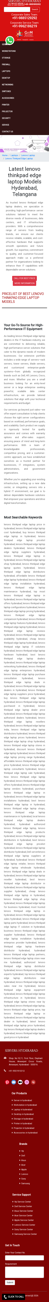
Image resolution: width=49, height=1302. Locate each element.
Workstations (9, 51)
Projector (7, 111)
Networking (7, 85)
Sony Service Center (23, 1229)
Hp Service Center (22, 1201)
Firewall (6, 65)
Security (6, 118)
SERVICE (5, 125)
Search (35, 9)
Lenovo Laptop (28, 155)
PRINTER (5, 105)
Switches (6, 91)
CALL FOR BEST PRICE (24, 278)
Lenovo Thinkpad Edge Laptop (19, 158)
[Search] (17, 9)
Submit (10, 1282)
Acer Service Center (23, 1215)
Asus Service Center (23, 1211)
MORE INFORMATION (24, 283)
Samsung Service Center (25, 1234)
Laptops (6, 71)
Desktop (6, 78)
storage (6, 58)
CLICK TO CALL (13, 1297)
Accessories (8, 98)
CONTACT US (7, 132)
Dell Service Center (23, 1206)
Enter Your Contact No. (15, 1252)
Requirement (11, 1264)
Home (5, 155)
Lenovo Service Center (24, 1225)
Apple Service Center (24, 1220)
